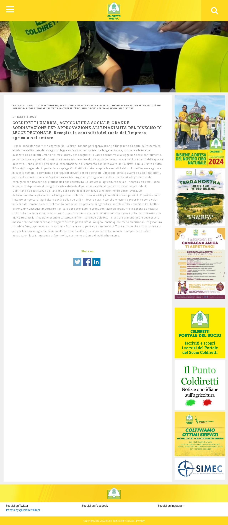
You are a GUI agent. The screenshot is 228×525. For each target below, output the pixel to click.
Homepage (18, 105)
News (30, 105)
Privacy (140, 520)
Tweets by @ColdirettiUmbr (23, 510)
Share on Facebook (87, 262)
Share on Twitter (77, 262)
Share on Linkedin (96, 262)
